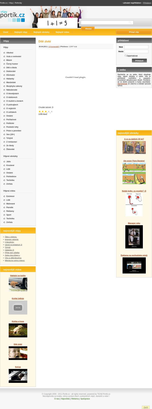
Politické (10, 123)
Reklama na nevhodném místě (134, 255)
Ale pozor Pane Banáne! (134, 161)
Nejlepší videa (62, 32)
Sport (8, 215)
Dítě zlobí (18, 344)
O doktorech (11, 97)
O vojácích (11, 108)
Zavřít (146, 407)
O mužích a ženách (14, 101)
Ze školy (10, 145)
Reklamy (10, 211)
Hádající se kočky (18, 276)
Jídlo (8, 162)
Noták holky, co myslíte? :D (134, 191)
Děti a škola (11, 68)
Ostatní (9, 116)
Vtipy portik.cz (9, 12)
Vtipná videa (9, 191)
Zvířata (9, 184)
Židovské (10, 149)
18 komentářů (54, 46)
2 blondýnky (9, 242)
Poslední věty (12, 127)
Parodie (9, 207)
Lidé (8, 169)
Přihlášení (147, 3)
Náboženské (11, 90)
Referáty (18, 3)
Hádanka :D (9, 250)
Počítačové (11, 119)
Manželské (11, 82)
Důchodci (10, 75)
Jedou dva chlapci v (12, 255)
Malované (10, 204)
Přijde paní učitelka (12, 253)
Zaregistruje (122, 84)
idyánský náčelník (11, 239)
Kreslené (10, 165)
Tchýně (9, 138)
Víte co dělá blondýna (13, 258)
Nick (121, 47)
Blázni (9, 60)
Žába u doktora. (11, 237)
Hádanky (10, 79)
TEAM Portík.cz (103, 394)
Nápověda (65, 399)
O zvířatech (11, 112)
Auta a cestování (13, 56)
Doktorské (11, 71)
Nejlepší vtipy (20, 32)
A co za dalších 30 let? (134, 139)
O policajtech (12, 105)
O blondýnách (12, 94)
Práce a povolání (13, 131)
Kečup (18, 367)
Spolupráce (85, 399)
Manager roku (134, 223)
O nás (56, 399)
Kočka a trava (18, 321)
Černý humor (12, 64)
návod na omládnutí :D (13, 245)
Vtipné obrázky (10, 156)
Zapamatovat (132, 56)
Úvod (5, 32)
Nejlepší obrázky (41, 32)
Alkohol (9, 53)
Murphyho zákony (14, 86)
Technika (10, 180)
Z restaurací (11, 142)
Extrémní (10, 196)
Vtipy (11, 3)
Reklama (75, 399)
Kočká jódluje (18, 298)
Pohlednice (11, 176)
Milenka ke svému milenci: (15, 260)
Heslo (120, 51)
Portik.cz (3, 3)
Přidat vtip (134, 32)
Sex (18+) (10, 134)
